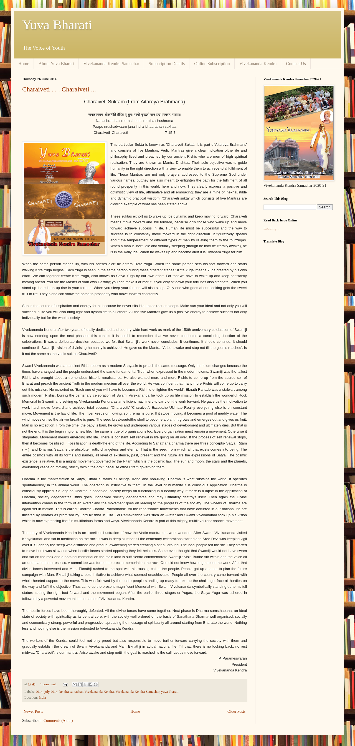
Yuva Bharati (57, 24)
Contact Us (296, 63)
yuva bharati (170, 692)
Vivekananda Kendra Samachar (111, 63)
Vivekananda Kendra (258, 63)
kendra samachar (71, 692)
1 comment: (49, 684)
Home (23, 63)
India (42, 697)
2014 (39, 692)
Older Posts (236, 711)
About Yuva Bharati (56, 63)
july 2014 (51, 692)
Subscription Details (167, 63)
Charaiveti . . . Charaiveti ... (59, 89)
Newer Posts (33, 711)
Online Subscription (212, 63)
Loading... (271, 228)
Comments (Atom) (58, 721)
